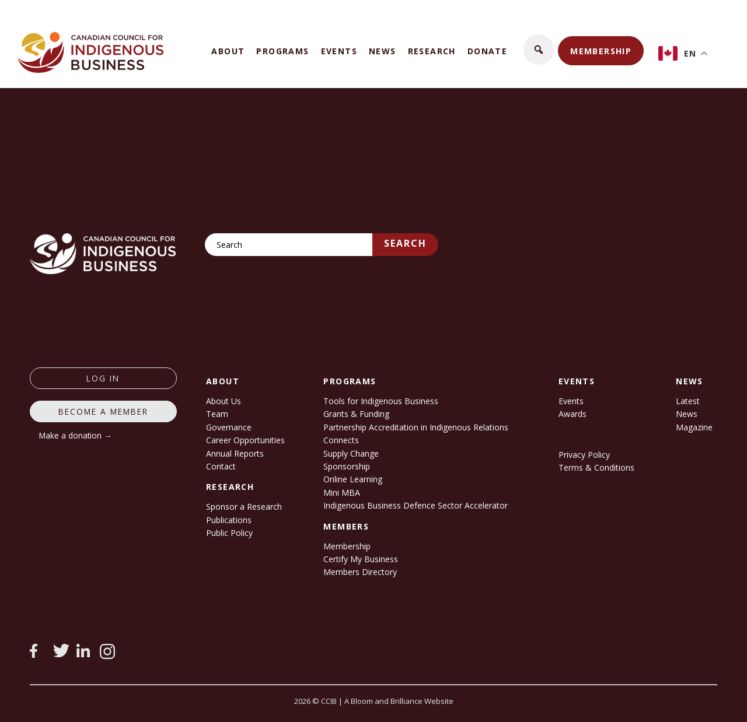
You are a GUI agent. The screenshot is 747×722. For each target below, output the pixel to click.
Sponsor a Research (244, 506)
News (382, 51)
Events (339, 51)
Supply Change (351, 453)
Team (217, 413)
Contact (221, 466)
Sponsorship (346, 466)
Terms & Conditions (596, 467)
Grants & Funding (356, 413)
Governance (229, 427)
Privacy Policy (584, 454)
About (228, 51)
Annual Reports (235, 453)
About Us (223, 400)
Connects (341, 440)
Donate (487, 51)
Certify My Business (360, 559)
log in (103, 378)
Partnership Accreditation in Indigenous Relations (415, 427)
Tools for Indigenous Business (380, 400)
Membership (600, 51)
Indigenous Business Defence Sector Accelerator (415, 505)
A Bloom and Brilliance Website (398, 701)
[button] (538, 49)
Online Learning (352, 479)
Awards (572, 413)
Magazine (694, 427)
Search (405, 243)
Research (432, 51)
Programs (282, 51)
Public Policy (229, 532)
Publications (229, 519)
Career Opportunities (245, 440)
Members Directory (360, 571)
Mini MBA (341, 492)
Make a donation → (75, 435)
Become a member (103, 411)
